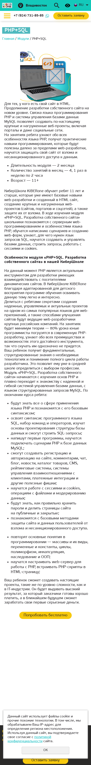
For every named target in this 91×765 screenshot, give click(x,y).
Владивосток (36, 5)
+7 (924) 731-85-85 (29, 15)
